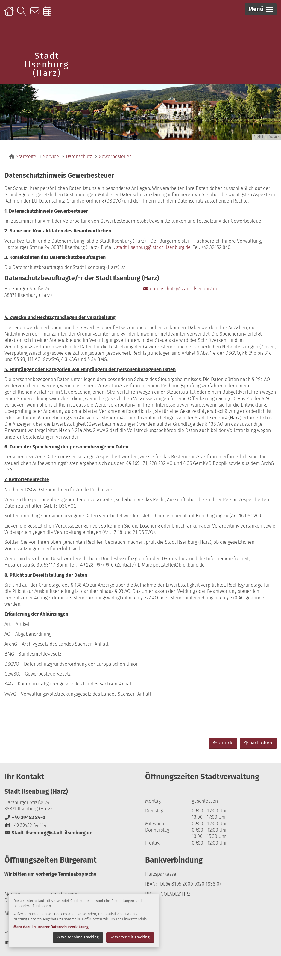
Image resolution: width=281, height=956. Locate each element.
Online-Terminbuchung (49, 14)
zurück (223, 743)
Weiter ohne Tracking (78, 937)
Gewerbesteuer (115, 156)
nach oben (258, 743)
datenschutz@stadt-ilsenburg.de (180, 289)
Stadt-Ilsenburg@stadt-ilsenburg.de (48, 833)
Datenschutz (79, 156)
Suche (23, 14)
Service (51, 156)
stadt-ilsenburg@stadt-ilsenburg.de (153, 247)
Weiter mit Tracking (130, 937)
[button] (261, 9)
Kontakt (36, 14)
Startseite (9, 14)
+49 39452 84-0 (24, 817)
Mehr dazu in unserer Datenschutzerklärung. (51, 927)
